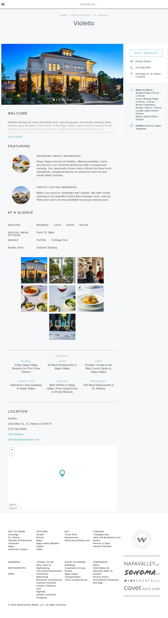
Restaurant (98, 381)
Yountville (13, 543)
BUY (67, 531)
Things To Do (26, 381)
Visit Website (146, 53)
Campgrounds (101, 534)
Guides (26, 361)
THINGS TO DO (45, 562)
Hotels (96, 540)
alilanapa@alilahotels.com (23, 439)
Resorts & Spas (101, 543)
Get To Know (16, 531)
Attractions (42, 574)
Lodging (62, 381)
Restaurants (80, 15)
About (96, 565)
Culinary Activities (46, 583)
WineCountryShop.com (77, 540)
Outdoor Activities (46, 594)
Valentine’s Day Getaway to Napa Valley (26, 386)
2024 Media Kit (101, 568)
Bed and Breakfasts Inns (107, 537)
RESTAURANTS (17, 568)
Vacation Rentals (102, 546)
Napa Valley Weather (48, 543)
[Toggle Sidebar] (3, 4)
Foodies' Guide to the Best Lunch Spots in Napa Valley (98, 368)
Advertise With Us (103, 571)
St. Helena (14, 537)
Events (40, 537)
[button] (10, 74)
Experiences (71, 537)
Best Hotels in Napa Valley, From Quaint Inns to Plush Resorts (62, 388)
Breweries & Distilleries (49, 580)
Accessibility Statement (106, 580)
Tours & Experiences (76, 580)
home (63, 15)
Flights (40, 546)
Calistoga (13, 534)
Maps (39, 540)
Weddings (70, 565)
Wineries (14, 562)
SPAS (11, 574)
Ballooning (42, 577)
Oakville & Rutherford (20, 540)
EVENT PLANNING (75, 562)
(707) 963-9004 (143, 67)
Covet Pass (71, 534)
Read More (15, 136)
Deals (39, 549)
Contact (97, 574)
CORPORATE (100, 562)
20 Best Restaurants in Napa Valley (62, 366)
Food (62, 361)
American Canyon (18, 549)
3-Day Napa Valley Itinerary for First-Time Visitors (26, 368)
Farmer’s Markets (46, 585)
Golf (38, 588)
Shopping (41, 597)
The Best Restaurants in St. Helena (98, 386)
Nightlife (41, 591)
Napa (11, 546)
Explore (42, 531)
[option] (62, 74)
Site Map (98, 583)
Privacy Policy (101, 577)
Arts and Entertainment (49, 571)
